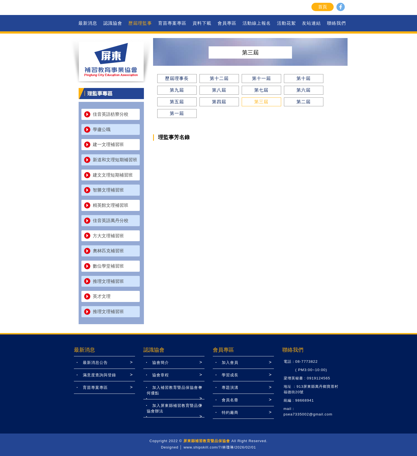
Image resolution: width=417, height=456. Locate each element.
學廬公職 (102, 129)
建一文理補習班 (108, 144)
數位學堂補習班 (108, 266)
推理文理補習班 (108, 281)
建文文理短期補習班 (113, 175)
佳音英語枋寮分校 (110, 114)
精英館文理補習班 (110, 205)
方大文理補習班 (108, 235)
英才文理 (102, 296)
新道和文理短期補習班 (115, 159)
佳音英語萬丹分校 (110, 220)
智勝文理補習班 (108, 190)
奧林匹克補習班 (108, 250)
